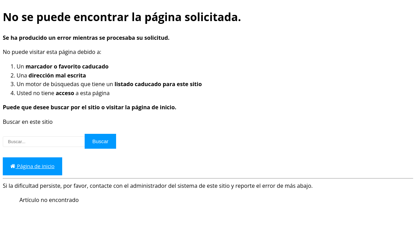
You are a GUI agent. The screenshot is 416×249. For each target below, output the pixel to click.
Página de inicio (32, 166)
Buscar (100, 141)
